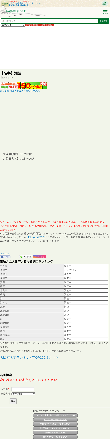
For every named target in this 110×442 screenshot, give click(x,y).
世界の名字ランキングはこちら (55, 437)
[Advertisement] (55, 47)
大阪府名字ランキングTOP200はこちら (29, 357)
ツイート (4, 253)
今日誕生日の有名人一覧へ (55, 433)
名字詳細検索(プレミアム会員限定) (39, 25)
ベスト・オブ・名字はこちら (55, 420)
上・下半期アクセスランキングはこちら (55, 428)
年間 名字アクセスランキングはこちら (55, 424)
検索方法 (5, 393)
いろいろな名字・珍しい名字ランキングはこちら (55, 415)
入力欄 (4, 389)
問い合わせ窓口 (36, 237)
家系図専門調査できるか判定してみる (20, 91)
